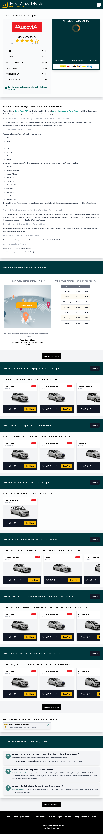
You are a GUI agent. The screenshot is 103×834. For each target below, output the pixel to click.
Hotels (93, 817)
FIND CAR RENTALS (51, 356)
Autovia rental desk (19, 789)
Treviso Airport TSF (21, 111)
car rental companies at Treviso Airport (65, 111)
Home (9, 817)
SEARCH (95, 368)
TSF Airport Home (39, 817)
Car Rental (51, 817)
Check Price (30, 409)
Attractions (85, 817)
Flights (60, 817)
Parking (76, 817)
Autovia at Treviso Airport (21, 773)
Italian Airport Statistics (22, 817)
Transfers (67, 817)
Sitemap (51, 820)
